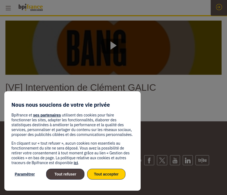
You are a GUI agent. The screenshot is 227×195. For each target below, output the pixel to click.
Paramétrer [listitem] (25, 174)
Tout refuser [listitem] (65, 174)
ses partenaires (47, 115)
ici (76, 163)
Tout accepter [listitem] (106, 174)
